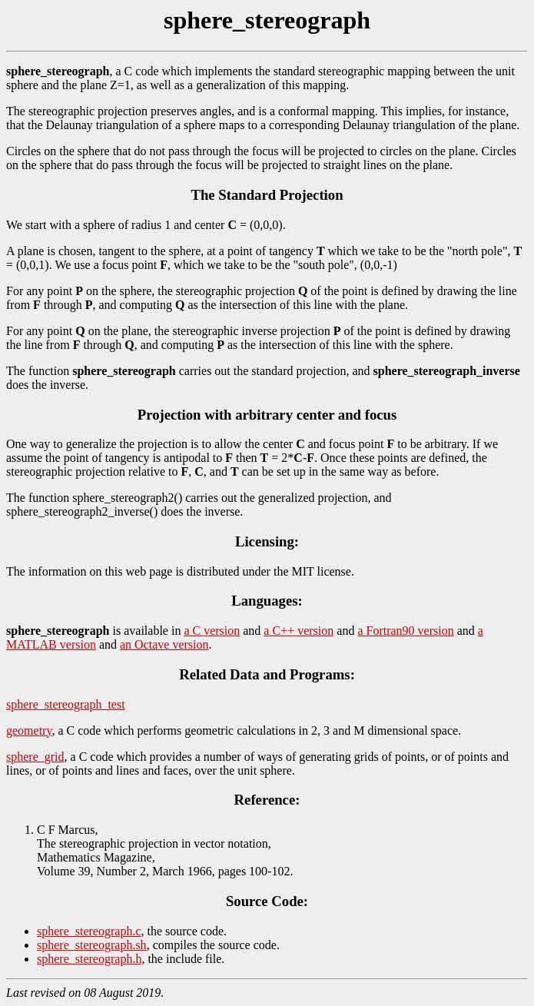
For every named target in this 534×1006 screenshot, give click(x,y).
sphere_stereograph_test (65, 704)
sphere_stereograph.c (89, 931)
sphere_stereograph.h (89, 958)
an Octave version (164, 644)
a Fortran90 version (405, 630)
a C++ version (298, 630)
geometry (28, 730)
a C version (212, 630)
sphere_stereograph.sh (92, 944)
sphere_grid (35, 756)
